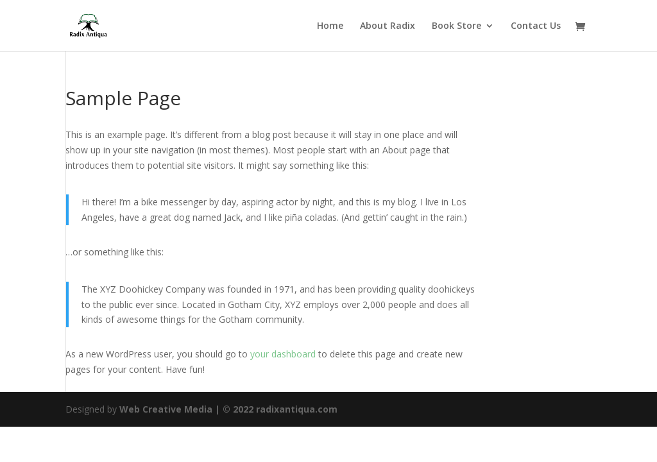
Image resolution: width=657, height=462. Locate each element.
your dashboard (283, 354)
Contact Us (536, 26)
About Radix (387, 26)
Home (330, 26)
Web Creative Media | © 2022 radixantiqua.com (228, 409)
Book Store (456, 26)
